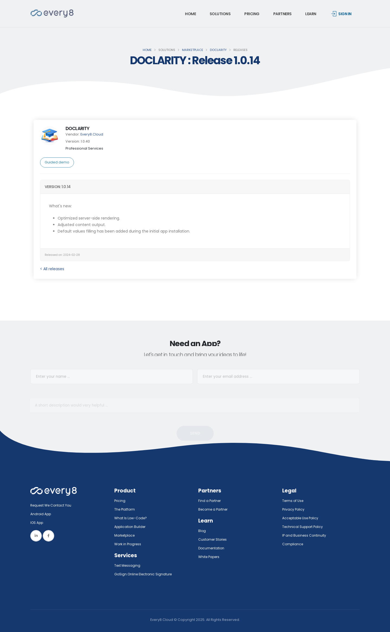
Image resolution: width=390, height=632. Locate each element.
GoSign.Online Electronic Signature (144, 574)
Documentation (212, 548)
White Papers (209, 556)
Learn (310, 14)
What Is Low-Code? (131, 518)
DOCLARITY (218, 50)
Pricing (251, 14)
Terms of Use (293, 500)
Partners (282, 14)
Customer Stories (213, 539)
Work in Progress (128, 544)
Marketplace (192, 50)
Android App (41, 514)
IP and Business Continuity (304, 535)
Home (190, 14)
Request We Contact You (52, 505)
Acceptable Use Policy (301, 518)
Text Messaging (128, 565)
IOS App (38, 522)
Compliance (293, 544)
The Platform (125, 509)
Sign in (341, 14)
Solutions (220, 14)
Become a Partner (214, 509)
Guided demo (57, 162)
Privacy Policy (294, 509)
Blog (202, 530)
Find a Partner (210, 500)
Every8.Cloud (91, 134)
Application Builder (130, 526)
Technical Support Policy (303, 526)
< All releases (52, 269)
